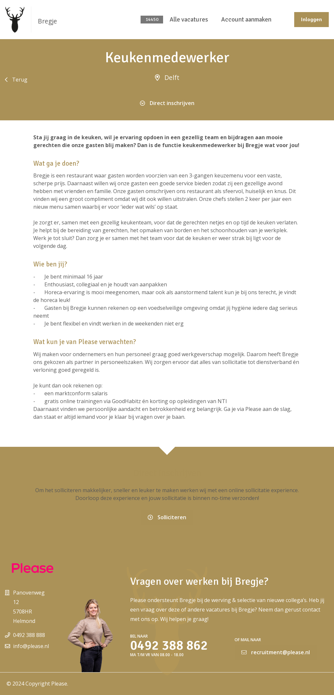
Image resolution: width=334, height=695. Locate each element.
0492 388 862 (169, 645)
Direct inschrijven (167, 103)
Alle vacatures (189, 19)
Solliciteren (167, 517)
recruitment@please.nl (275, 652)
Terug (16, 79)
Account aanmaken (246, 19)
